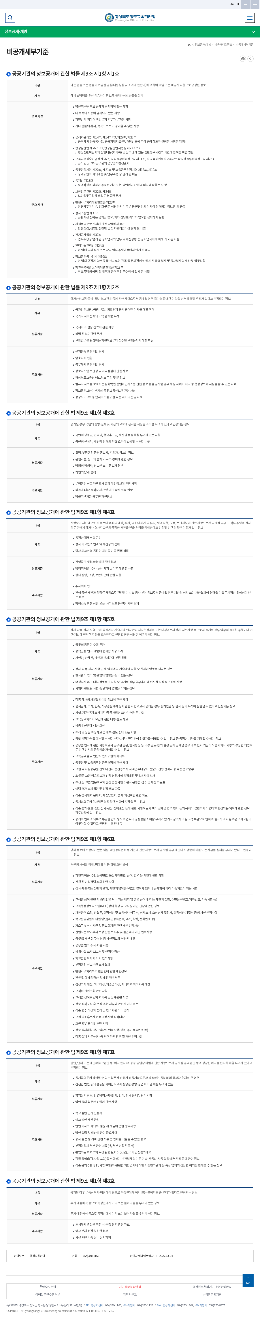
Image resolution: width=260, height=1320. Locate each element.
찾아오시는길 (48, 1287)
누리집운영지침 (212, 1295)
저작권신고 (130, 1295)
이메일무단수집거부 (47, 1295)
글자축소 (245, 4)
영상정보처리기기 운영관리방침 (212, 1287)
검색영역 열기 (10, 18)
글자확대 (255, 4)
